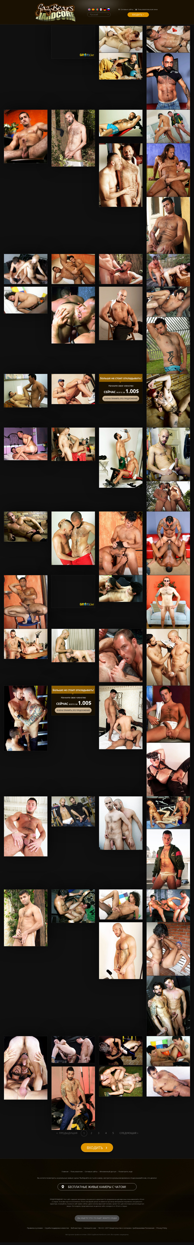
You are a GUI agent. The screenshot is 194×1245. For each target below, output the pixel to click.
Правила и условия (35, 1230)
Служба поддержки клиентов (57, 1230)
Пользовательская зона (148, 9)
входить (137, 14)
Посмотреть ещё (125, 1174)
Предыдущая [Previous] (67, 1133)
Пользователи (77, 1174)
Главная (65, 1174)
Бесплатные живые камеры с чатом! (97, 1189)
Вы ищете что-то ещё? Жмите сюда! (97, 1220)
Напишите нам (90, 1230)
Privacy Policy (162, 1230)
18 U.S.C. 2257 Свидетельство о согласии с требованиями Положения (126, 1230)
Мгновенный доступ (108, 1174)
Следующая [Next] (128, 1133)
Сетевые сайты (127, 9)
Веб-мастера (76, 1230)
